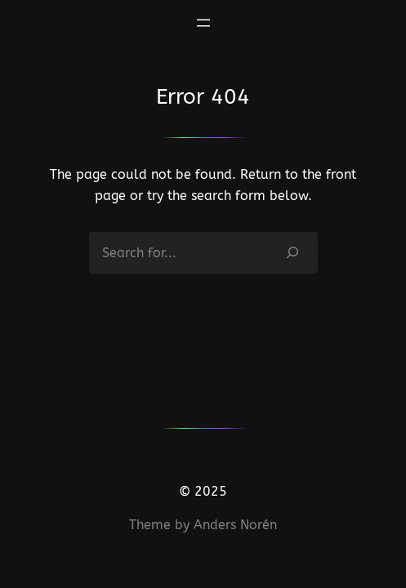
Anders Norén (235, 524)
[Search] (292, 252)
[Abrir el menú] (203, 23)
